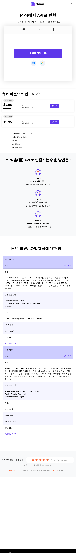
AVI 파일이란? (10, 434)
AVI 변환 (67, 356)
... (32, 29)
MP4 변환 (67, 265)
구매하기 (55, 106)
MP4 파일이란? (11, 343)
